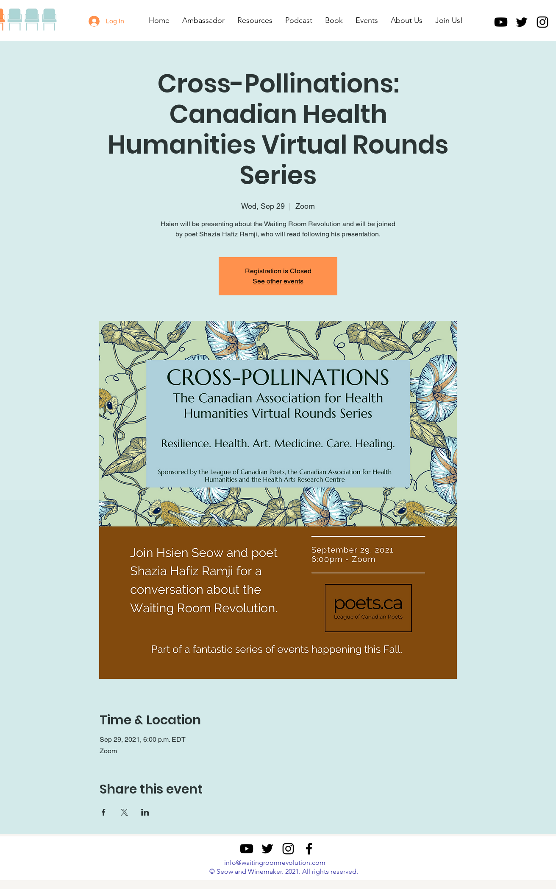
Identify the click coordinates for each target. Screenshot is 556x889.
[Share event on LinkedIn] (145, 812)
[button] (255, 20)
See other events (278, 281)
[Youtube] (501, 22)
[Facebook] (309, 848)
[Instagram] (542, 22)
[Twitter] (521, 22)
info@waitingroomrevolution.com (274, 862)
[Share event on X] (124, 812)
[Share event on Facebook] (104, 812)
